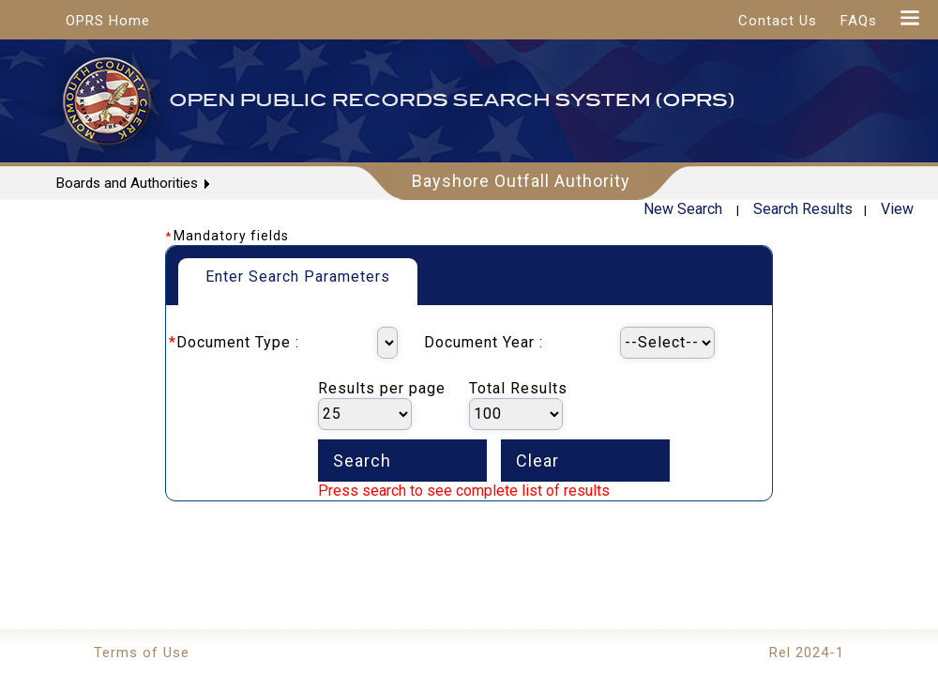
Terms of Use (141, 652)
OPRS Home (108, 20)
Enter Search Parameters (297, 276)
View (897, 209)
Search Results (803, 209)
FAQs (858, 20)
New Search (682, 209)
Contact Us (777, 20)
